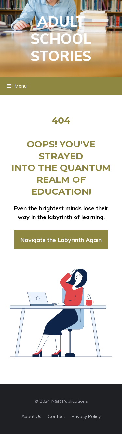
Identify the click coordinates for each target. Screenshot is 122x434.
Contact (56, 416)
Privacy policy (86, 416)
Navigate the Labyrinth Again (61, 239)
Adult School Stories (61, 38)
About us (31, 416)
